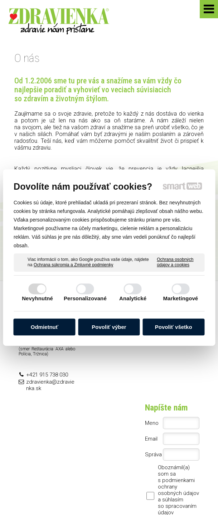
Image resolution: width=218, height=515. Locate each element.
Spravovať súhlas (173, 494)
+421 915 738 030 (47, 374)
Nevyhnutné (37, 298)
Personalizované (85, 298)
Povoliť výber (109, 327)
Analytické (132, 298)
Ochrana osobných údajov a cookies (175, 262)
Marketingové (180, 298)
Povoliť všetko (173, 327)
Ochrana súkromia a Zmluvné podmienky (73, 264)
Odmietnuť (44, 327)
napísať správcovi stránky (51, 494)
